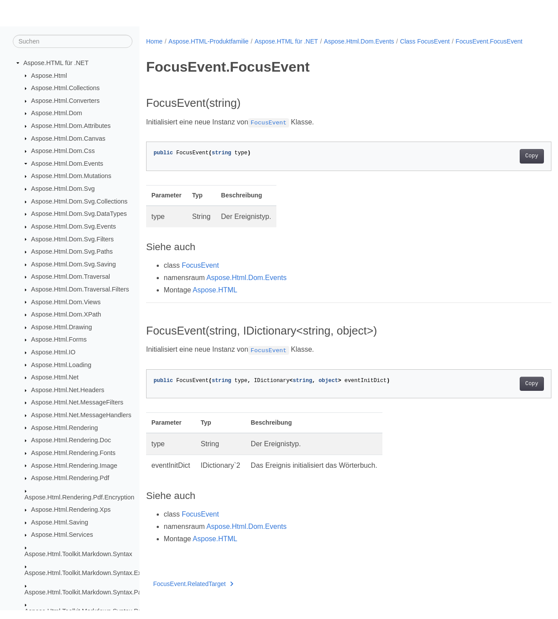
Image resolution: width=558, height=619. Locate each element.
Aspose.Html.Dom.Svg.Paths (72, 251)
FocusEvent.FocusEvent (185, 50)
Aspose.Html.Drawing (61, 327)
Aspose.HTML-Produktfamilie (209, 41)
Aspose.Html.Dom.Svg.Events (73, 226)
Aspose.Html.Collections (65, 88)
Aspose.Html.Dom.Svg (63, 189)
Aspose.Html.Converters (65, 101)
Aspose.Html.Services (62, 535)
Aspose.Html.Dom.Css (63, 151)
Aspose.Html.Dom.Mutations (71, 176)
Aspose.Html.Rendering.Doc (71, 440)
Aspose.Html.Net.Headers (67, 390)
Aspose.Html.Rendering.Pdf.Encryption (80, 497)
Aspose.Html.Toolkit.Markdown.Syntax (78, 554)
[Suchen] (72, 41)
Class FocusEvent (425, 41)
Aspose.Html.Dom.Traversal (70, 276)
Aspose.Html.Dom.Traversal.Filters (80, 289)
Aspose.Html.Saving (59, 522)
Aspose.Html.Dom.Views (66, 302)
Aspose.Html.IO (53, 352)
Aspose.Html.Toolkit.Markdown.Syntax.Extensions (95, 573)
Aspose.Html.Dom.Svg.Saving (73, 264)
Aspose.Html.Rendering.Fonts (73, 453)
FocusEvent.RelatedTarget (193, 593)
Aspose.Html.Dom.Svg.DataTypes (79, 214)
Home (154, 41)
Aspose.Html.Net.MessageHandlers (81, 415)
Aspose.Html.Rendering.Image (74, 465)
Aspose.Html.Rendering (64, 427)
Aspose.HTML (215, 299)
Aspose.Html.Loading (61, 364)
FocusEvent (200, 274)
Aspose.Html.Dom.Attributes (71, 126)
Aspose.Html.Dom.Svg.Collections (79, 201)
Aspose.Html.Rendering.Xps (71, 509)
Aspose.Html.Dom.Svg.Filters (72, 239)
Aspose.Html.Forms (59, 339)
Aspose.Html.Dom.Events (67, 163)
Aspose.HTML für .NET (55, 63)
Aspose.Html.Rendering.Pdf (70, 478)
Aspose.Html (49, 75)
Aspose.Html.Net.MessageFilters (77, 402)
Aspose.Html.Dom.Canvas (68, 138)
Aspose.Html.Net (55, 377)
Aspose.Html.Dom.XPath (66, 314)
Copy (503, 165)
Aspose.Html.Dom (56, 113)
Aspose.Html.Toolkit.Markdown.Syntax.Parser (89, 592)
